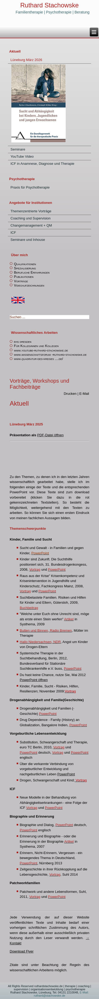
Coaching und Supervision (31, 218)
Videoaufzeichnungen (29, 285)
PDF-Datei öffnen (50, 435)
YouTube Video (22, 156)
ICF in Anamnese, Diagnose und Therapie (42, 164)
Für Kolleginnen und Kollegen (36, 346)
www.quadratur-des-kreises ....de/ (38, 359)
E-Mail (84, 394)
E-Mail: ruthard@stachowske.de (61, 994)
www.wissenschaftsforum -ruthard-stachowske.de (50, 355)
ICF (13, 232)
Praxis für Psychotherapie (30, 187)
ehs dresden (22, 342)
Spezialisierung (25, 268)
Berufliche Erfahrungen (32, 272)
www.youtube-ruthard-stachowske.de (41, 350)
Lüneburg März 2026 (26, 60)
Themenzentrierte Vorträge (31, 211)
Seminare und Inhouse (28, 240)
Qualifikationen (25, 264)
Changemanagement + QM (31, 225)
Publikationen (24, 277)
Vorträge (21, 281)
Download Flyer (22, 951)
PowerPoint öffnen (34, 680)
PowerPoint (66, 774)
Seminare (18, 149)
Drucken (70, 394)
